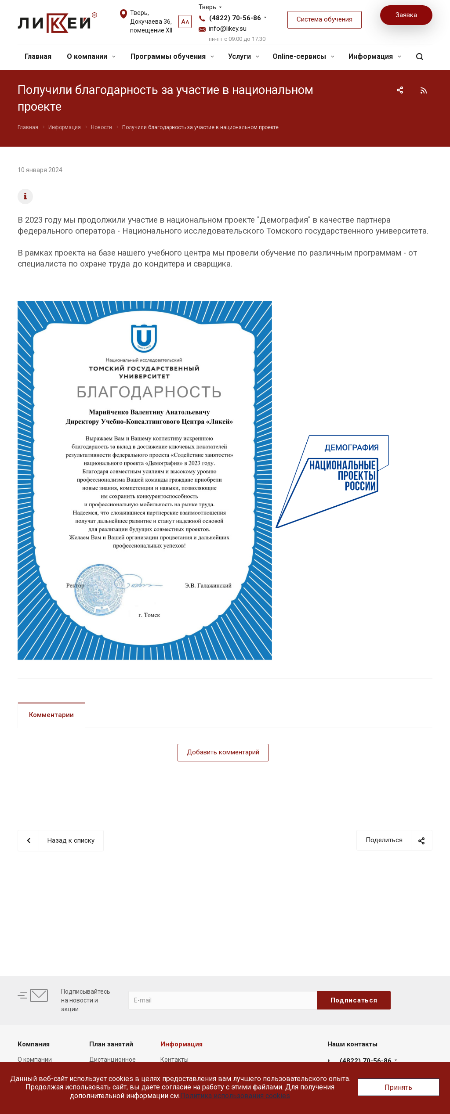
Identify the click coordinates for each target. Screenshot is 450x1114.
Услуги (243, 56)
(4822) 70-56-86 (235, 18)
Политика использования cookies (235, 1096)
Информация (374, 56)
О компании (91, 56)
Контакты (174, 1059)
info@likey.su (228, 28)
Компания (34, 1044)
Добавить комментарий (223, 752)
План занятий (111, 1044)
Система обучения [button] (324, 19)
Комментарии (51, 715)
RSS (423, 90)
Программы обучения (172, 56)
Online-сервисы (303, 56)
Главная (38, 56)
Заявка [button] (406, 15)
